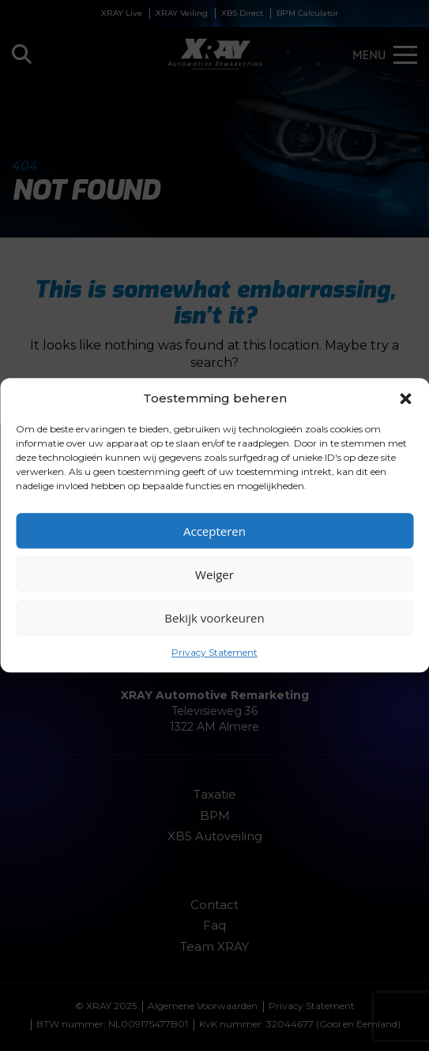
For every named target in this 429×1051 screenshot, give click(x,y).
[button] (405, 398)
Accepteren (214, 531)
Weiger (214, 574)
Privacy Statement (214, 652)
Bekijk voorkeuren (214, 618)
